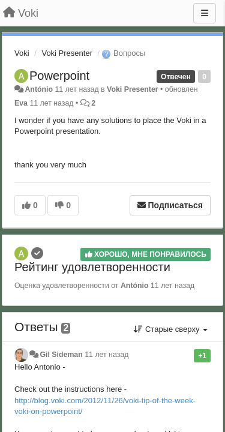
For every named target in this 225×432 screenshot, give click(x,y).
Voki (21, 53)
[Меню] (204, 13)
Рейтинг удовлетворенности (92, 267)
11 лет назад (106, 354)
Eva (21, 103)
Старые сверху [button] (171, 329)
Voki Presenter (66, 53)
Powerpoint (59, 75)
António (39, 89)
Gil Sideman (61, 354)
